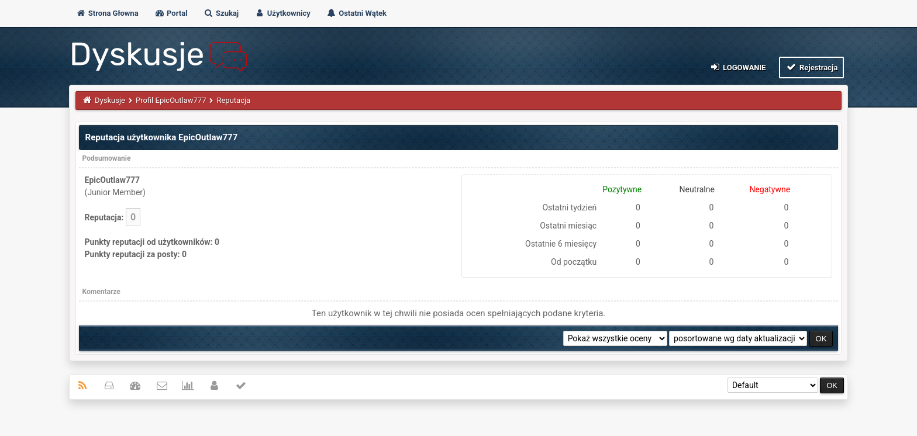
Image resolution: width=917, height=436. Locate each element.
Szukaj (221, 13)
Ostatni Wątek (356, 13)
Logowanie (737, 67)
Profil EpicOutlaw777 (171, 100)
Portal (171, 13)
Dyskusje (110, 100)
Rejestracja (811, 67)
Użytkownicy (282, 13)
